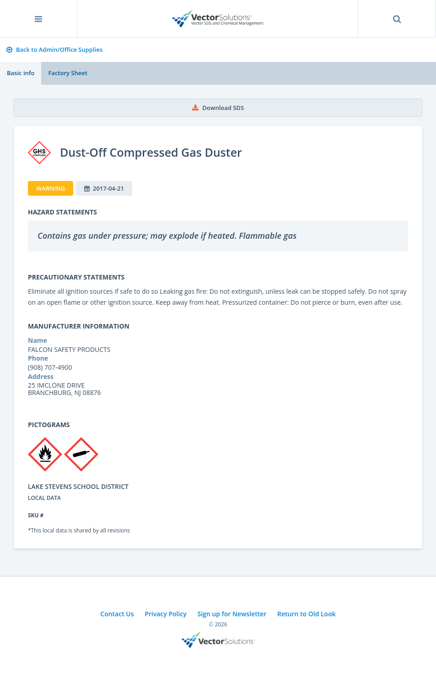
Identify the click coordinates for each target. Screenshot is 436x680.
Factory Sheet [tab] (67, 73)
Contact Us (117, 613)
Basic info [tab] (20, 73)
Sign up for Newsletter (232, 613)
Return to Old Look (306, 613)
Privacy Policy (166, 613)
